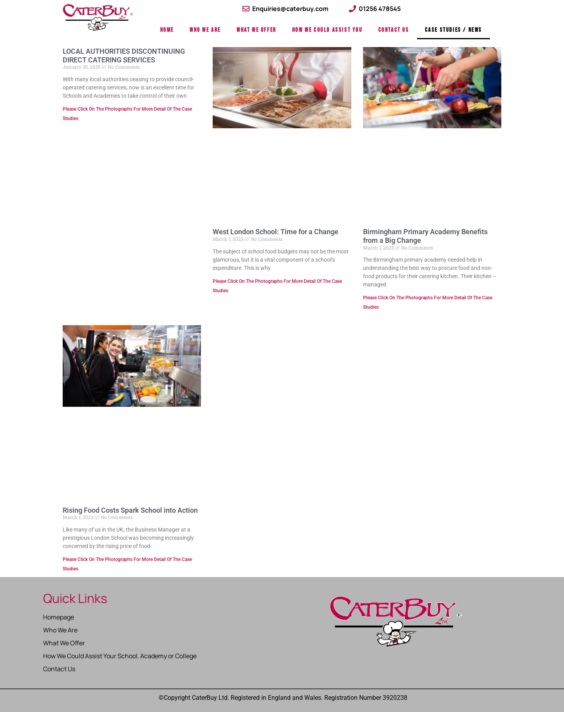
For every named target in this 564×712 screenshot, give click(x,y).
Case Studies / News (453, 30)
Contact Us (393, 30)
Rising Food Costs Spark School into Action (130, 510)
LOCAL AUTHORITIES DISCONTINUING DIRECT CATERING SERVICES (124, 55)
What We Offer (257, 30)
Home (167, 30)
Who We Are (205, 30)
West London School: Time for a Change (275, 232)
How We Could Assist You (327, 30)
